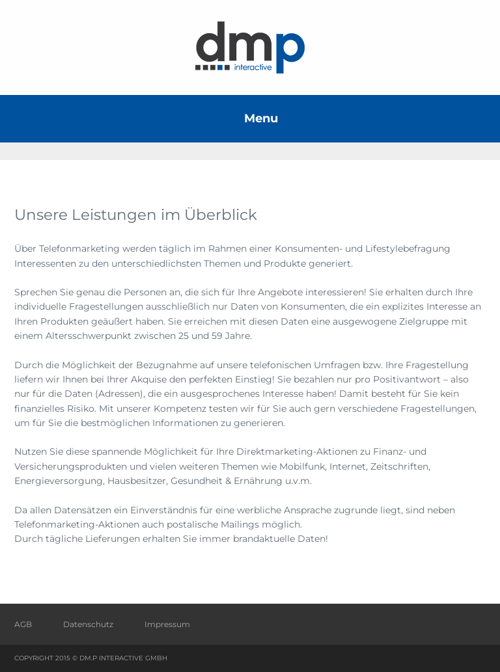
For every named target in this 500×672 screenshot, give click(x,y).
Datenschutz (88, 624)
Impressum (167, 624)
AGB (23, 624)
